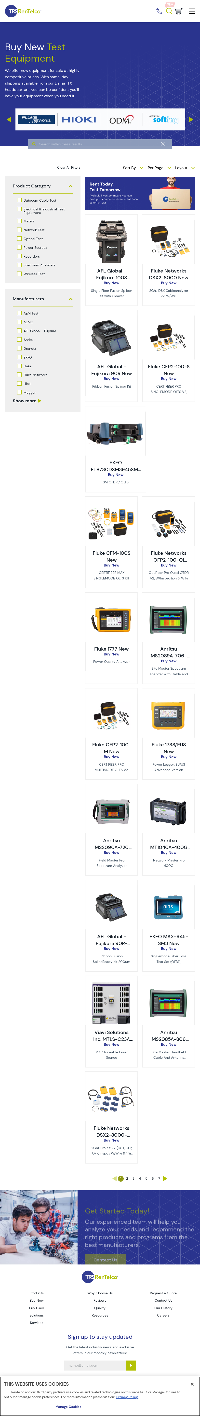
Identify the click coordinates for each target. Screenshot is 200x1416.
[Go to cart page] (179, 11)
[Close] (192, 1384)
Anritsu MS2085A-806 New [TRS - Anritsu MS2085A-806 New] (169, 1039)
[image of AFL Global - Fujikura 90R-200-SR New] (111, 888)
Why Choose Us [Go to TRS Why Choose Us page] (100, 1293)
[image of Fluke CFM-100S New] (111, 504)
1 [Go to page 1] (120, 1178)
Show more (25, 401)
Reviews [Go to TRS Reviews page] (99, 1300)
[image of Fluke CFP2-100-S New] (168, 318)
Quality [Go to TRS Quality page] (100, 1308)
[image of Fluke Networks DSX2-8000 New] (168, 222)
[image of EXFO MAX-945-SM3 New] (168, 888)
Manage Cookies (68, 1407)
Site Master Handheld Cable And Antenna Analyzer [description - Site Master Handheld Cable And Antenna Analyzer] (169, 1057)
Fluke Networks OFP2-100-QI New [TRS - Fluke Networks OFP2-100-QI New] (169, 560)
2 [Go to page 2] (127, 1178)
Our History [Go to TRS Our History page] (163, 1308)
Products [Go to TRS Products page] (36, 1293)
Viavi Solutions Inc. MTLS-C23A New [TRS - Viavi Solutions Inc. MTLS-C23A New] (111, 1039)
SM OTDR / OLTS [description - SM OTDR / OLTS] (116, 482)
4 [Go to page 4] (140, 1178)
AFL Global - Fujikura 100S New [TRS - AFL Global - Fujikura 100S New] (111, 278)
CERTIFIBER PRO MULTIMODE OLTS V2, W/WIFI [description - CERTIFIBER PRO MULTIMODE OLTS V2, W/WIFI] (111, 770)
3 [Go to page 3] (133, 1178)
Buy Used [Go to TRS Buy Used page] (36, 1308)
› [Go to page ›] (165, 1178)
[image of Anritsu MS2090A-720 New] (111, 792)
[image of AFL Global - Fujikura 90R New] (111, 318)
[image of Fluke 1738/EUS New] (168, 696)
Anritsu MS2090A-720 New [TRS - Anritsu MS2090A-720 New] (112, 847)
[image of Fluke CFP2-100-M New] (111, 696)
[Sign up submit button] (131, 1366)
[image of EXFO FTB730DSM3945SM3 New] (115, 414)
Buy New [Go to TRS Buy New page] (37, 1300)
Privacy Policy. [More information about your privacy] (127, 1397)
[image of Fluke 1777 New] (111, 600)
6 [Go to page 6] (153, 1178)
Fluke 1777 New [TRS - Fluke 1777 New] (111, 649)
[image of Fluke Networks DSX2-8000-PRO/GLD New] (111, 1080)
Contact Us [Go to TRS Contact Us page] (163, 1300)
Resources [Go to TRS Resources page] (100, 1315)
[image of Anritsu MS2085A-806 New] (168, 984)
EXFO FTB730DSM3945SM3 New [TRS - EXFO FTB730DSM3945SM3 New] (116, 469)
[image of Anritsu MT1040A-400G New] (168, 792)
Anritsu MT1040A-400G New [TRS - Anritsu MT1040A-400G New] (168, 847)
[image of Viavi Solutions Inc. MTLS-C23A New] (111, 984)
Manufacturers (28, 299)
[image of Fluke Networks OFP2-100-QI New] (168, 504)
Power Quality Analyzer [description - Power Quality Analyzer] (111, 661)
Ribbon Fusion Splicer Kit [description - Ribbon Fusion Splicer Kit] (111, 386)
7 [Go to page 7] (159, 1178)
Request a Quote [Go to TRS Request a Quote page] (163, 1293)
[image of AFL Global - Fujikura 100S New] (111, 222)
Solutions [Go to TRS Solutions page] (36, 1315)
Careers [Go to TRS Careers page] (163, 1315)
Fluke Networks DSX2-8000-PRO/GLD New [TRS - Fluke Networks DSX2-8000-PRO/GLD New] (111, 1135)
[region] (100, 1396)
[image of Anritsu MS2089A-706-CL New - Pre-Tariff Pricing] (168, 600)
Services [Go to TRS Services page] (36, 1322)
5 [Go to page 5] (146, 1178)
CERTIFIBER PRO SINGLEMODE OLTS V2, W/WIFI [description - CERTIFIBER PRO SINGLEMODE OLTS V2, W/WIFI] (169, 392)
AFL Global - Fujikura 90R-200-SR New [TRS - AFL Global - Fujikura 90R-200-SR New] (111, 943)
